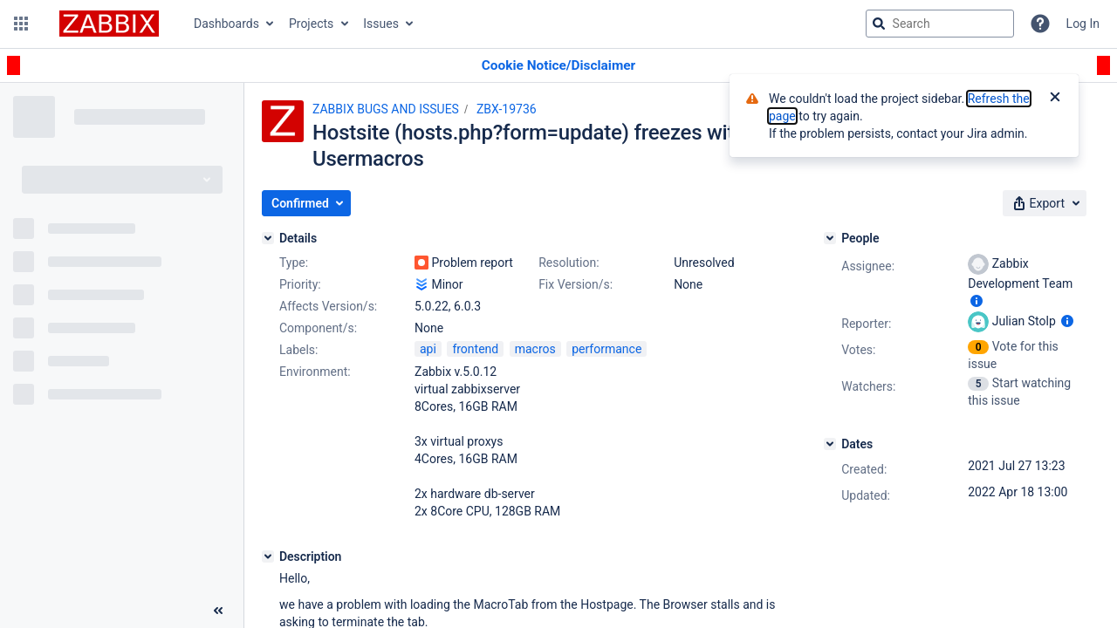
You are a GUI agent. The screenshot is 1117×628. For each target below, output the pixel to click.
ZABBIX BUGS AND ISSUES (385, 109)
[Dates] (830, 444)
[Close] (1055, 98)
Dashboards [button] (226, 24)
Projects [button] (311, 24)
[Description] (268, 556)
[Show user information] (976, 301)
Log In (1083, 24)
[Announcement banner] (558, 66)
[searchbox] (940, 24)
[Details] (268, 238)
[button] (21, 23)
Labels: (298, 350)
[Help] (1040, 24)
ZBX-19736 (506, 109)
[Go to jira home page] (109, 23)
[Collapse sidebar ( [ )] (218, 610)
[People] (830, 238)
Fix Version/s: (575, 284)
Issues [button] (381, 24)
